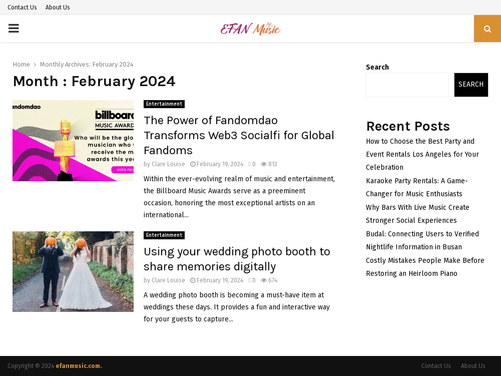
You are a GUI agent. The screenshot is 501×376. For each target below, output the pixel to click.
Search (377, 67)
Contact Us (22, 7)
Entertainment (164, 104)
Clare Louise (168, 164)
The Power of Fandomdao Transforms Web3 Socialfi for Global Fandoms (239, 135)
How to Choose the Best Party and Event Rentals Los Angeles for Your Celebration (422, 154)
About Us (58, 7)
